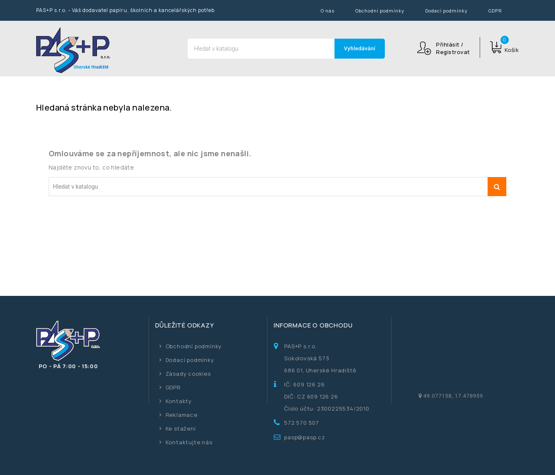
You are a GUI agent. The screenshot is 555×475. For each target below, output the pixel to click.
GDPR (495, 10)
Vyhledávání (360, 48)
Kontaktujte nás (189, 442)
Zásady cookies (188, 373)
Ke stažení (181, 428)
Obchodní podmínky (379, 10)
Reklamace (182, 414)
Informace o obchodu (313, 325)
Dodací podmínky (446, 10)
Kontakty (179, 401)
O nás (327, 10)
